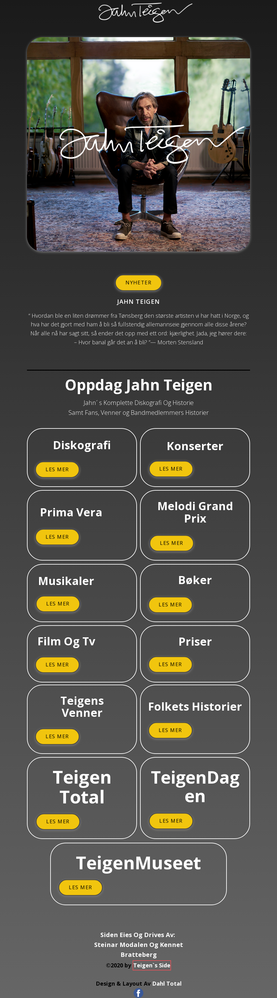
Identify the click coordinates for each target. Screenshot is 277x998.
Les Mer (57, 469)
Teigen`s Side (151, 965)
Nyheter (138, 282)
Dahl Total (167, 983)
